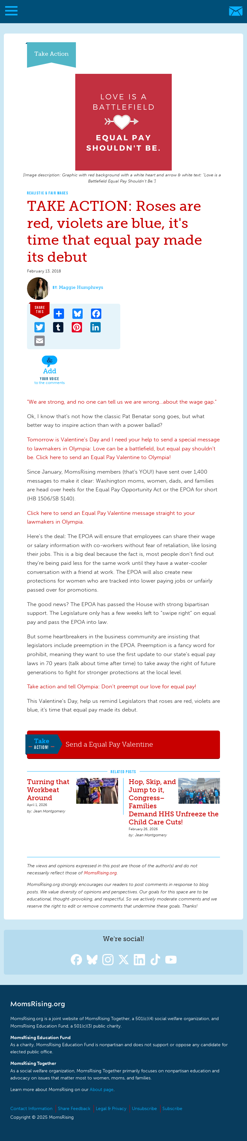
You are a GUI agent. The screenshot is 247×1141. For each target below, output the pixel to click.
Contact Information (31, 1108)
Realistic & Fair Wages (47, 193)
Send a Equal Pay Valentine (109, 744)
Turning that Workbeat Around (48, 790)
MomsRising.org (120, 11)
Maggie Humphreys (81, 287)
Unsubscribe (144, 1108)
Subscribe (172, 1108)
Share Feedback (74, 1108)
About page (102, 1089)
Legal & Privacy (111, 1108)
